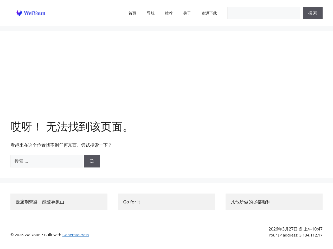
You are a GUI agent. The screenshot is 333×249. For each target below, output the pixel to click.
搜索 (312, 13)
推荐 (169, 13)
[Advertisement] (166, 80)
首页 (132, 13)
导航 (151, 13)
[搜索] (92, 161)
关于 (187, 13)
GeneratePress (75, 234)
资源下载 (209, 13)
